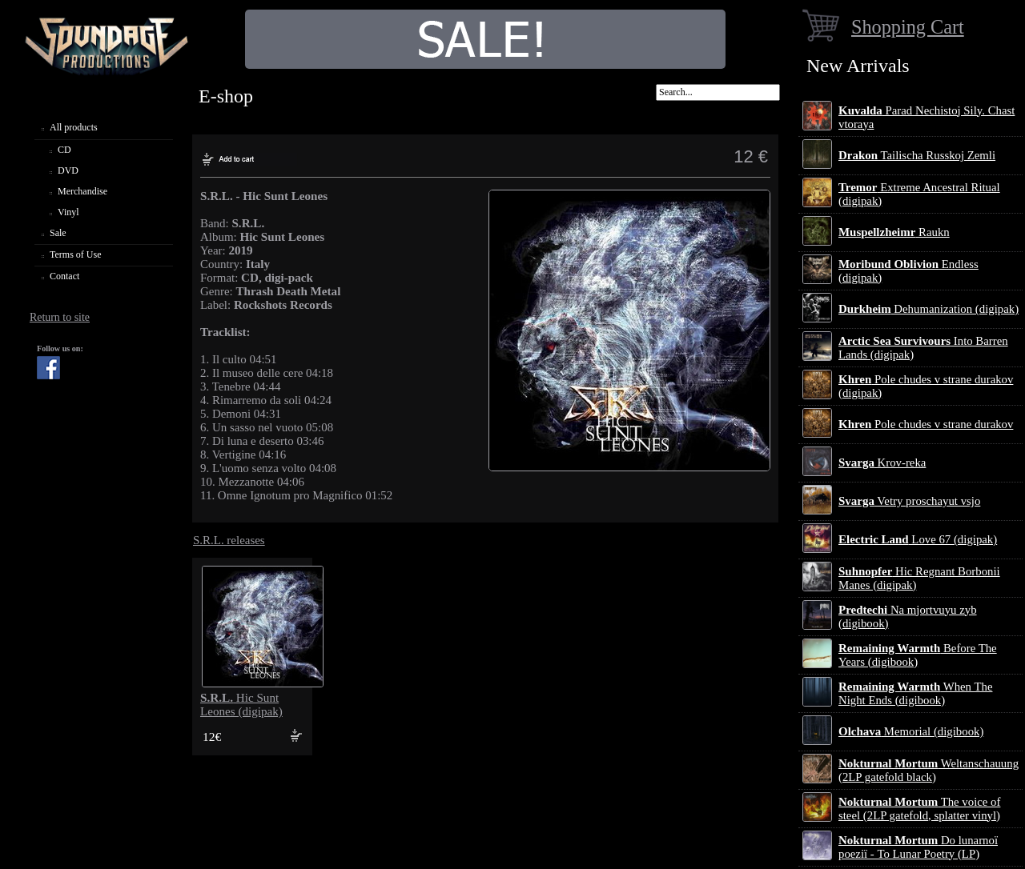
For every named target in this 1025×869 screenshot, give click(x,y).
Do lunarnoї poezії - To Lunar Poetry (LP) (918, 847)
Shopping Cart (907, 27)
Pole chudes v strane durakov (925, 424)
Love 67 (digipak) (917, 539)
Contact (64, 276)
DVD (68, 170)
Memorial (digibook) (910, 731)
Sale (58, 232)
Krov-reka (882, 462)
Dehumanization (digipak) (928, 308)
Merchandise (82, 191)
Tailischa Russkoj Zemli (916, 155)
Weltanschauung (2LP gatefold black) (928, 770)
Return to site (60, 317)
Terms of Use (75, 254)
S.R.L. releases (229, 540)
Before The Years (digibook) (917, 655)
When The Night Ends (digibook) (915, 693)
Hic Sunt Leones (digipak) (241, 704)
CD (64, 149)
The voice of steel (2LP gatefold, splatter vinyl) (919, 808)
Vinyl (68, 212)
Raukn (894, 232)
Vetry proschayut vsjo (909, 501)
